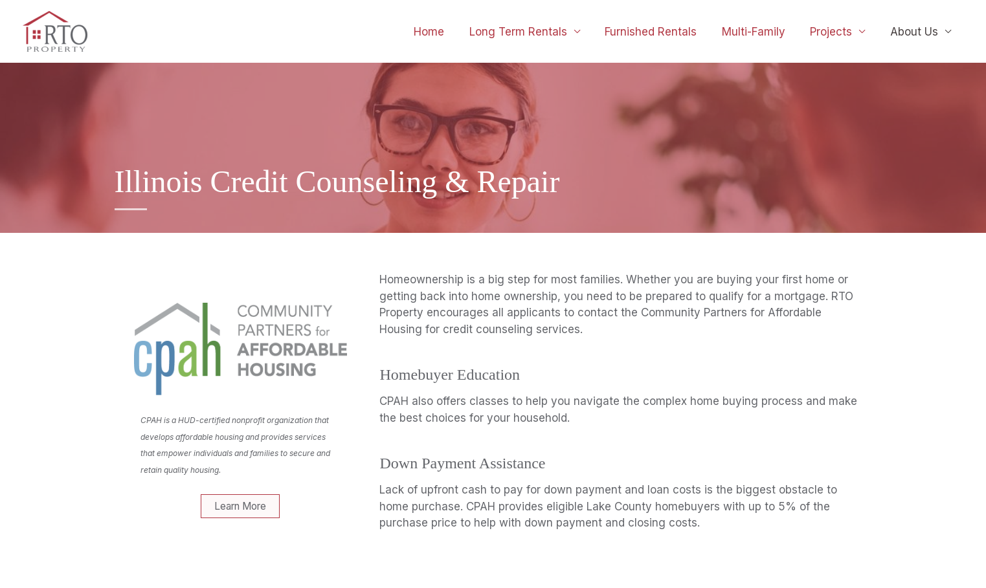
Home (445, 31)
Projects (835, 31)
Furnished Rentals (661, 31)
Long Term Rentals (531, 31)
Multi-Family (760, 31)
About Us (915, 31)
